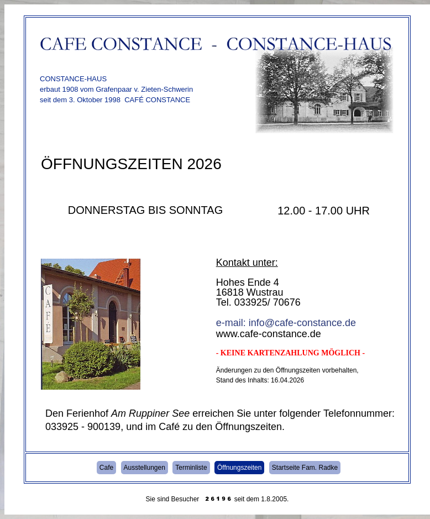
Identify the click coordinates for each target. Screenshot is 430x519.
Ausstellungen (144, 467)
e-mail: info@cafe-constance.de (286, 322)
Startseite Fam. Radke (305, 467)
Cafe (106, 467)
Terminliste (191, 467)
